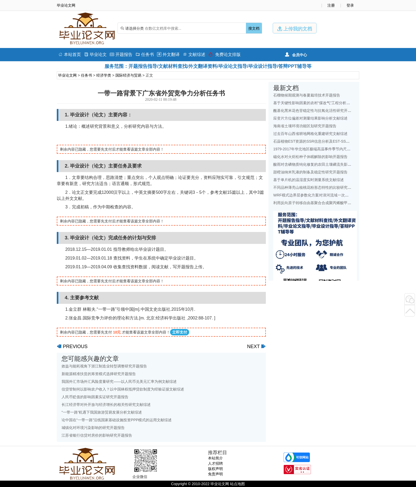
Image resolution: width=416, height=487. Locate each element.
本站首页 (69, 54)
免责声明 (215, 474)
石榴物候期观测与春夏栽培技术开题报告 (306, 95)
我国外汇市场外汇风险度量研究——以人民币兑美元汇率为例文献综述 (119, 381)
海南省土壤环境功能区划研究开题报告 (304, 126)
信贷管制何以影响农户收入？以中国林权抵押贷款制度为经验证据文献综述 (123, 389)
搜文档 (253, 28)
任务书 (145, 54)
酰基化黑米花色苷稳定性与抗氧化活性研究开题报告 (316, 110)
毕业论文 (95, 54)
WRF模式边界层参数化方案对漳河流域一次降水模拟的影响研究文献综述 (333, 195)
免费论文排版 (225, 54)
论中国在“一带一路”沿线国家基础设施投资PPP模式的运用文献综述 (117, 420)
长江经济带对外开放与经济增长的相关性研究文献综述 (106, 404)
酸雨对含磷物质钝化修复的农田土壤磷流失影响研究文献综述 (323, 164)
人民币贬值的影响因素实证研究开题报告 (95, 397)
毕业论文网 (67, 75)
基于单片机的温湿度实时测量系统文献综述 (308, 180)
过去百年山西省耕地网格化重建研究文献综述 (310, 133)
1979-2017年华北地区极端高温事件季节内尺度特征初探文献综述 (326, 149)
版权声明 (215, 469)
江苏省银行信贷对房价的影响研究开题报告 (97, 435)
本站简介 (215, 458)
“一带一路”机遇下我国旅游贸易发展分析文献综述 (102, 412)
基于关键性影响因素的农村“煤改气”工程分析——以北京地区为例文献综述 (334, 103)
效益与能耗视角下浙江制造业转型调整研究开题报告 (104, 366)
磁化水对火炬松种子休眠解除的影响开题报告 (310, 157)
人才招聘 (215, 463)
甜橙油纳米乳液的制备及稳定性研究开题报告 (310, 172)
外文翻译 (168, 54)
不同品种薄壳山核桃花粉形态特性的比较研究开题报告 (317, 187)
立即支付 (179, 332)
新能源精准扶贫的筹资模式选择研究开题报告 (99, 374)
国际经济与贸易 (128, 75)
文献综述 (194, 54)
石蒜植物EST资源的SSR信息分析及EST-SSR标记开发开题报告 (325, 141)
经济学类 (103, 75)
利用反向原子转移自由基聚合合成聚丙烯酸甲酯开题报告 (319, 203)
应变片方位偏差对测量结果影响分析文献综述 (310, 118)
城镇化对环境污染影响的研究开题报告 (93, 427)
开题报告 (121, 54)
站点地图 (237, 484)
